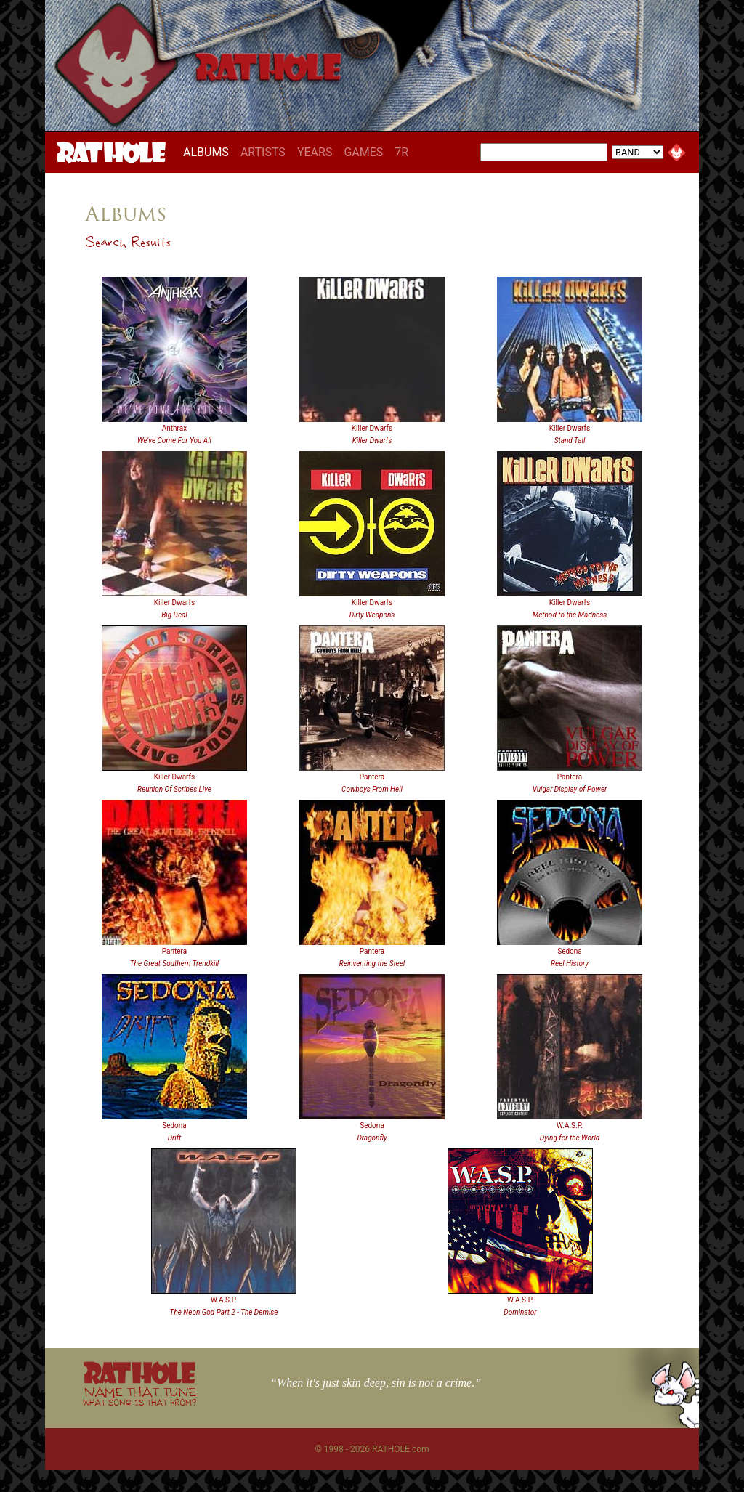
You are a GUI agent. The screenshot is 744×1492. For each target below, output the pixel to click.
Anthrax (174, 428)
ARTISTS (263, 152)
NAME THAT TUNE (139, 1395)
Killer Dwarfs (372, 428)
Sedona (569, 951)
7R (401, 152)
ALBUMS (209, 152)
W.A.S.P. (570, 1126)
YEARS (315, 152)
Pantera (372, 777)
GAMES (363, 152)
